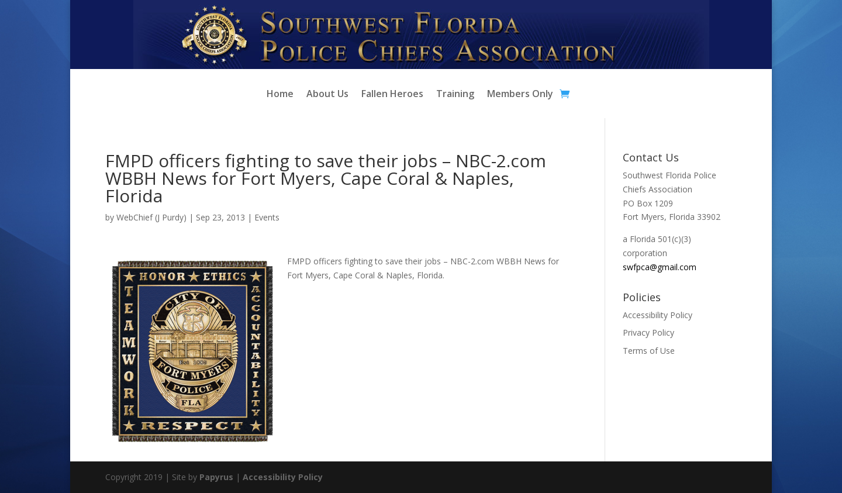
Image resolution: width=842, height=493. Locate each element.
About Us (327, 94)
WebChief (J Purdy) (151, 217)
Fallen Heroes (392, 94)
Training (455, 94)
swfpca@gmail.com (659, 267)
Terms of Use (649, 350)
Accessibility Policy (657, 314)
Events (266, 217)
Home (280, 94)
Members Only (520, 94)
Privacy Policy (648, 332)
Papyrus (216, 476)
